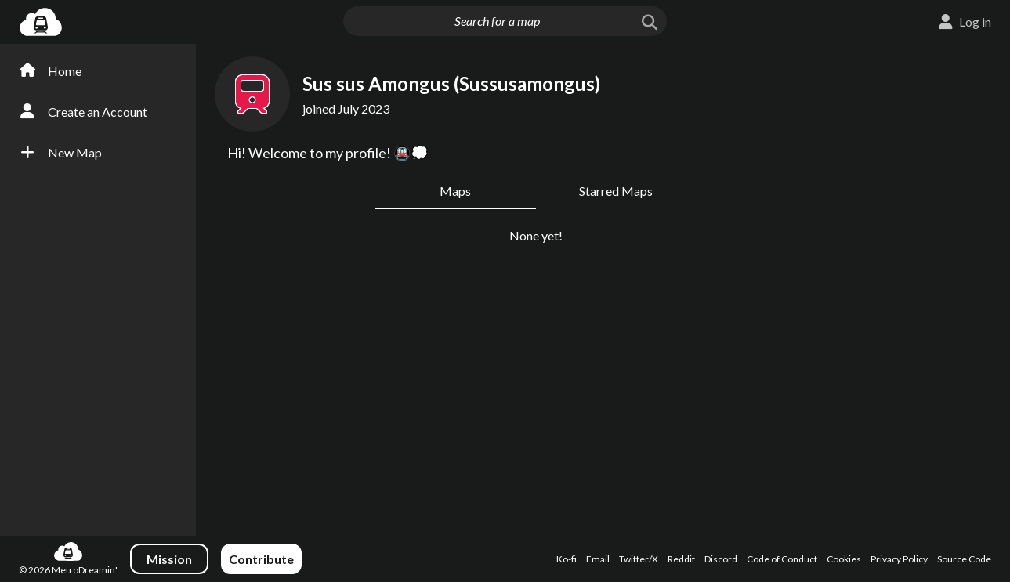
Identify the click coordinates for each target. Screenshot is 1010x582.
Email (598, 559)
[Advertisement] (936, 296)
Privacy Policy (899, 559)
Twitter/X (638, 559)
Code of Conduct (782, 559)
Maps (455, 190)
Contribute (261, 558)
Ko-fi (566, 559)
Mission (169, 558)
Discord (720, 559)
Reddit (681, 559)
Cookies (844, 559)
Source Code (964, 559)
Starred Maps (616, 190)
